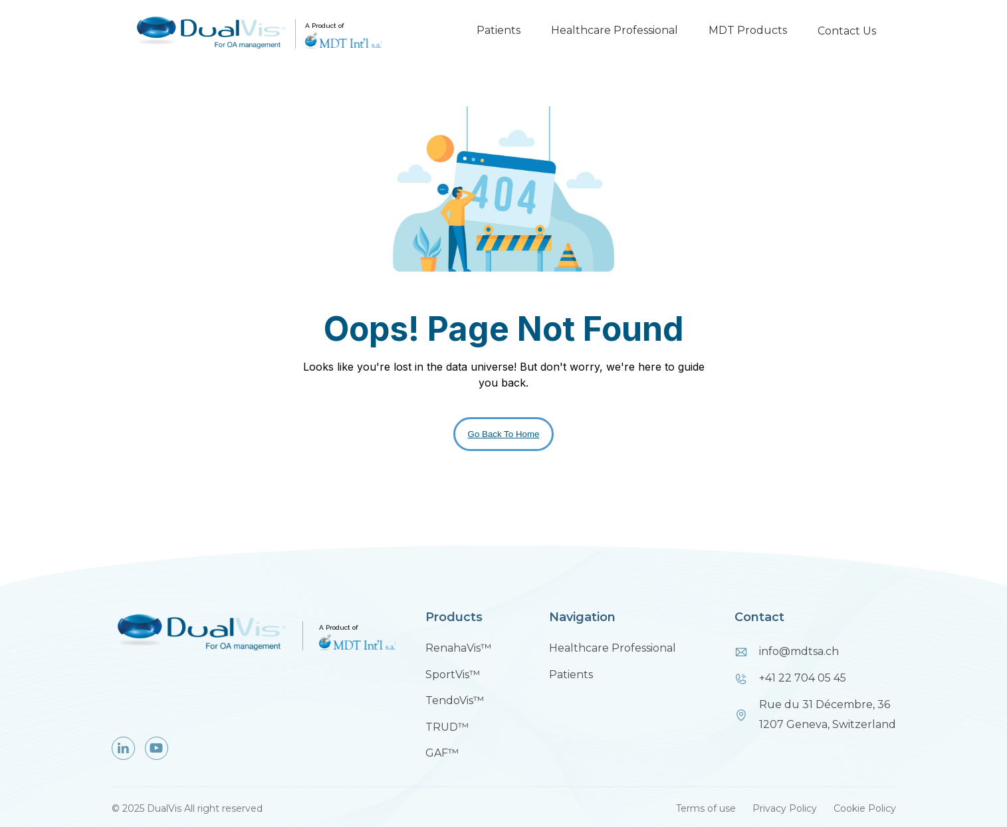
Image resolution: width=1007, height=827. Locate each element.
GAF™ (442, 753)
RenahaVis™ (458, 648)
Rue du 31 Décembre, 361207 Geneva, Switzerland (827, 714)
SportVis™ (452, 674)
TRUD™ (447, 727)
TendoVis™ (454, 700)
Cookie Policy (865, 808)
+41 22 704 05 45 (802, 678)
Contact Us (847, 31)
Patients (498, 30)
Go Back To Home (504, 434)
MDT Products (748, 30)
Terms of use (706, 808)
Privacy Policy (784, 808)
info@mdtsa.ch (799, 651)
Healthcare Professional (614, 30)
